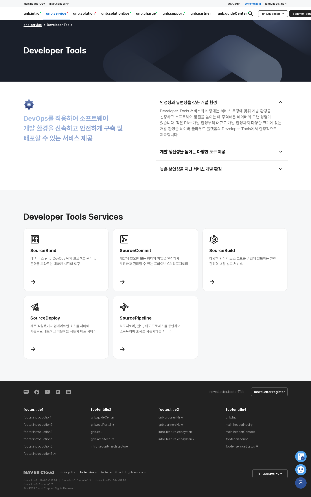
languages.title (276, 3)
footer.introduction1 (38, 417)
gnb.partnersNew (170, 424)
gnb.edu (96, 432)
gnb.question (273, 13)
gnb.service (33, 25)
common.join (253, 3)
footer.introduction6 (38, 453)
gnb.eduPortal (101, 424)
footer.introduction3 (38, 432)
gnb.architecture (102, 439)
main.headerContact (240, 432)
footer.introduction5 (38, 446)
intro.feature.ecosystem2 (176, 439)
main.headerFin (59, 3)
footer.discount (237, 439)
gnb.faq (231, 417)
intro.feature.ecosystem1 (176, 432)
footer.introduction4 (38, 439)
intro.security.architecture (109, 446)
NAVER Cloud (39, 472)
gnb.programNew (170, 417)
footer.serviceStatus (240, 446)
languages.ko (270, 473)
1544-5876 (118, 480)
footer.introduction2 (38, 424)
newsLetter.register (269, 392)
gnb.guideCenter (102, 417)
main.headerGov (34, 3)
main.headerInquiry (239, 424)
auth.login (234, 3)
